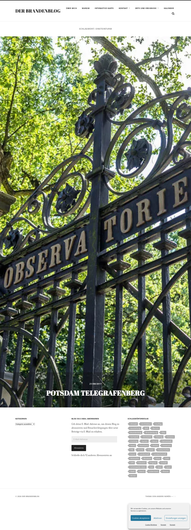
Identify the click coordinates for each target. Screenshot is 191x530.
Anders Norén (164, 496)
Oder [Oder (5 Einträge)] (167, 458)
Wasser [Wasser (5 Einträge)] (166, 471)
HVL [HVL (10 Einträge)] (131, 450)
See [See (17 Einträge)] (151, 467)
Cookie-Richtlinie (151, 525)
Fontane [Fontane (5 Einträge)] (170, 437)
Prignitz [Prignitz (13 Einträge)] (153, 462)
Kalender (169, 8)
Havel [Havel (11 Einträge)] (132, 445)
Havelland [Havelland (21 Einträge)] (143, 445)
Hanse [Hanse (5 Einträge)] (154, 441)
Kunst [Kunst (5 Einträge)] (132, 454)
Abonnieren (79, 448)
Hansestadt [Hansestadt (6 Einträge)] (166, 441)
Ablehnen (158, 518)
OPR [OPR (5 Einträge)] (132, 462)
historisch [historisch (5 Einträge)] (166, 445)
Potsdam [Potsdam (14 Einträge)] (142, 462)
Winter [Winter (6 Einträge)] (133, 475)
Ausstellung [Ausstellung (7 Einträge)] (135, 428)
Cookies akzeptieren (141, 518)
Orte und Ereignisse (146, 8)
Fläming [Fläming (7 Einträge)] (159, 437)
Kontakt (163, 525)
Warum (86, 8)
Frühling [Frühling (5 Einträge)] (133, 441)
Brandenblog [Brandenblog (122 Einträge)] (135, 432)
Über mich (71, 8)
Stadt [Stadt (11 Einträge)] (132, 471)
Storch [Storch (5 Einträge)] (142, 471)
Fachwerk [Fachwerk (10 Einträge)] (134, 437)
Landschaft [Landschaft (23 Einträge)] (144, 454)
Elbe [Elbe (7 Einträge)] (163, 432)
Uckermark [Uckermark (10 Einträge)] (153, 471)
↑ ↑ (174, 496)
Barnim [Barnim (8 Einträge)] (156, 428)
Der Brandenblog (37, 11)
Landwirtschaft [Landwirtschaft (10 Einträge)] (159, 454)
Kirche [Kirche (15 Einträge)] (140, 450)
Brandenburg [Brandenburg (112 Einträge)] (151, 432)
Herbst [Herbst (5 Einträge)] (155, 445)
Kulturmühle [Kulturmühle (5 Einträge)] (163, 450)
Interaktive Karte (104, 8)
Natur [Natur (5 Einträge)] (158, 458)
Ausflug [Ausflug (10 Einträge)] (158, 424)
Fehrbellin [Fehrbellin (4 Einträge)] (147, 437)
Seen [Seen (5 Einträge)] (160, 467)
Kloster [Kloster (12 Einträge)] (151, 450)
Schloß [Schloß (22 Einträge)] (164, 462)
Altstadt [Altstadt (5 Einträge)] (133, 424)
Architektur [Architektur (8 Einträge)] (146, 424)
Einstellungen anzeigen (176, 518)
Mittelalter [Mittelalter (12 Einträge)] (134, 458)
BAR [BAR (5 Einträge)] (146, 428)
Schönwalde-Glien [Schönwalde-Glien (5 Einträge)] (138, 467)
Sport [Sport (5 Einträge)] (168, 467)
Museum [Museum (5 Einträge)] (147, 458)
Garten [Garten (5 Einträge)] (145, 441)
